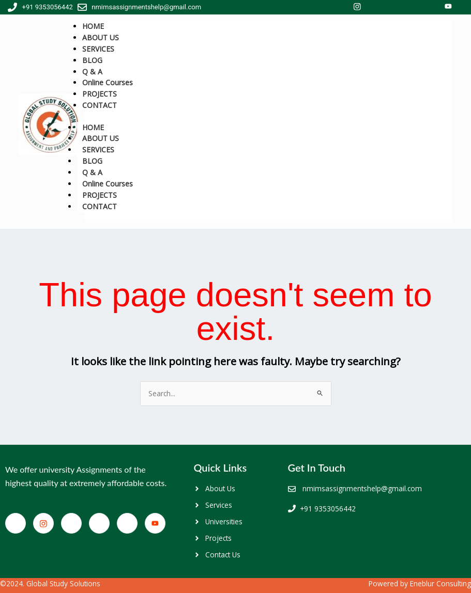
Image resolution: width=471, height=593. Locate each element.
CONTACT (99, 105)
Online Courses (107, 184)
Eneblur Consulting (440, 583)
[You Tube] (155, 523)
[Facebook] (15, 523)
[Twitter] (71, 523)
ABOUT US (100, 138)
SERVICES (98, 149)
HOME (93, 127)
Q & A (92, 172)
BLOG (92, 161)
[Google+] (127, 523)
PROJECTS (99, 195)
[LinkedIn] (99, 523)
